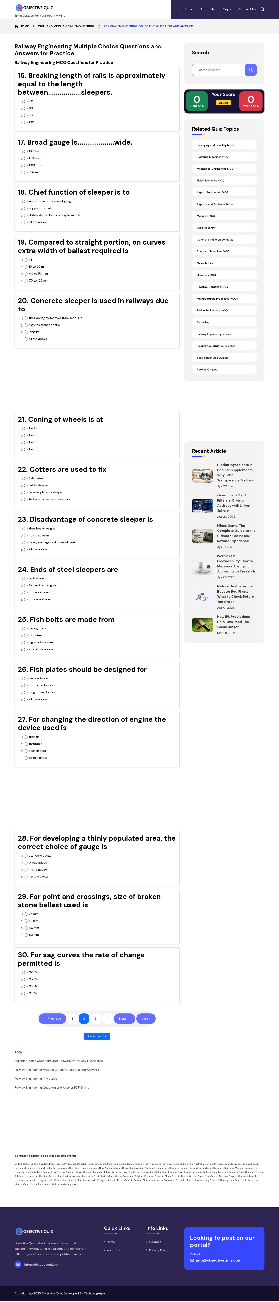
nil (30, 259)
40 (31, 101)
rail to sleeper (38, 485)
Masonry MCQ (206, 215)
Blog (225, 9)
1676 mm (35, 151)
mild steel (35, 635)
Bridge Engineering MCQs (213, 310)
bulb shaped (37, 578)
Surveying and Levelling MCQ (215, 144)
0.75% (33, 979)
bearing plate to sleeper (46, 492)
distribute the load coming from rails (54, 215)
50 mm (34, 934)
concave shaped (41, 599)
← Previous (49, 1019)
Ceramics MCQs (207, 274)
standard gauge (40, 855)
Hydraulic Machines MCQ (212, 156)
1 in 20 (33, 435)
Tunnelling (203, 322)
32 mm (33, 920)
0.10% (33, 986)
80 (31, 115)
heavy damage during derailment (52, 542)
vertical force (38, 678)
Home (188, 9)
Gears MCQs (205, 263)
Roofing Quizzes (207, 369)
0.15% (33, 993)
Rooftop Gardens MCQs (212, 286)
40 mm (34, 927)
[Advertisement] (97, 382)
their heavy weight (42, 528)
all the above (38, 222)
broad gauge (38, 862)
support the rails (41, 208)
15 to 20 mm (37, 266)
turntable (35, 743)
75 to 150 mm (38, 280)
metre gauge (38, 869)
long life (34, 331)
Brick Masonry (206, 227)
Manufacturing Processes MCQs (217, 298)
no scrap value (39, 535)
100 (31, 122)
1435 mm (35, 158)
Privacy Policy (158, 1251)
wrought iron (38, 628)
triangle (34, 736)
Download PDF (97, 1037)
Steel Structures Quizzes (213, 357)
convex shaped (40, 592)
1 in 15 (33, 428)
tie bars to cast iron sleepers (49, 499)
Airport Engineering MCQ (212, 192)
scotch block (38, 750)
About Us (207, 9)
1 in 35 (33, 449)
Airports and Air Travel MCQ (215, 203)
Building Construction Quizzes (216, 345)
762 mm (34, 172)
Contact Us (247, 9)
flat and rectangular (43, 585)
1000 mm (35, 165)
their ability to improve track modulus (55, 318)
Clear (223, 102)
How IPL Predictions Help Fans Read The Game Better (234, 619)
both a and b (38, 757)
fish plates (36, 478)
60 (31, 108)
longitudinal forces (42, 692)
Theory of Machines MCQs (214, 251)
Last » (148, 1019)
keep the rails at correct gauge (51, 201)
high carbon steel (41, 642)
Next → (126, 1019)
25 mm (33, 913)
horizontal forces (41, 685)
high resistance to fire (44, 325)
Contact (155, 1243)
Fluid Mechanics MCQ (210, 180)
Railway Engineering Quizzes (214, 333)
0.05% (33, 972)
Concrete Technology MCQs (215, 239)
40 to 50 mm (38, 273)
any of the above (41, 649)
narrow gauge (38, 876)
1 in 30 (33, 442)
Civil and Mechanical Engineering (66, 26)
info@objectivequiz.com (42, 1265)
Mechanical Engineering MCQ (215, 168)
